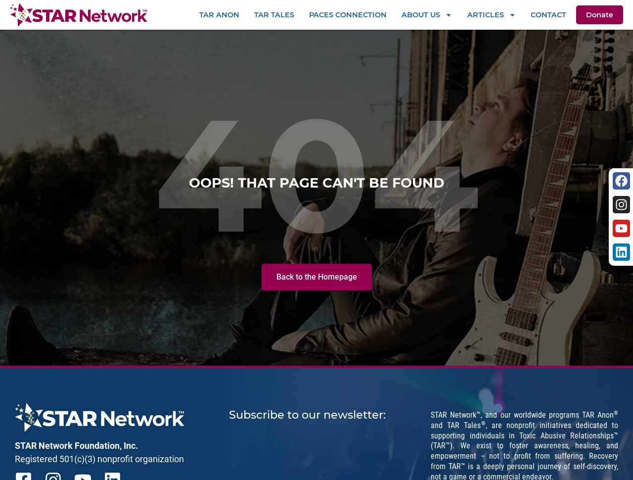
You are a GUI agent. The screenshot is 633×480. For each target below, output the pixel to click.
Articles (491, 14)
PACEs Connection (348, 14)
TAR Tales (274, 14)
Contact (548, 14)
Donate (599, 14)
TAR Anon (219, 14)
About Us (427, 14)
